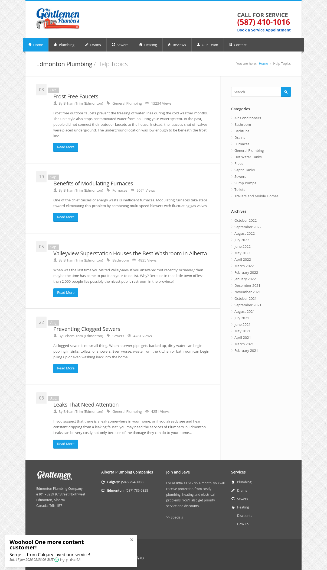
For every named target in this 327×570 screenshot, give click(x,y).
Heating (148, 44)
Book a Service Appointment (264, 30)
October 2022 (245, 220)
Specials (177, 517)
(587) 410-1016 (263, 22)
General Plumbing (249, 150)
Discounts (244, 515)
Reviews (177, 44)
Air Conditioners (247, 117)
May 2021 (242, 331)
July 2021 (241, 317)
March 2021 (244, 344)
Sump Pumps (245, 183)
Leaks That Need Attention (86, 404)
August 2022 (244, 233)
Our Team (207, 44)
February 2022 (246, 272)
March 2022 (244, 265)
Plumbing (64, 44)
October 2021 (245, 298)
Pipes (238, 163)
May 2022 (242, 252)
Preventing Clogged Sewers (86, 329)
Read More (65, 146)
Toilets (239, 189)
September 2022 (247, 226)
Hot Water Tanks (248, 156)
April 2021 (242, 337)
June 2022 (242, 246)
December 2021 (247, 285)
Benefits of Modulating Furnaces (93, 183)
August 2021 (244, 311)
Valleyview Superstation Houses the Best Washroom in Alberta (130, 253)
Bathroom (242, 124)
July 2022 (241, 239)
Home (35, 44)
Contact (238, 44)
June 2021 (242, 324)
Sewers (120, 44)
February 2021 (246, 350)
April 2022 (242, 259)
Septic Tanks (244, 170)
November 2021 (247, 291)
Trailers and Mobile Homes (256, 196)
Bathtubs (241, 130)
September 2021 (247, 304)
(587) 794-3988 (132, 482)
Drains (93, 44)
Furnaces (241, 143)
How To (242, 524)
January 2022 (245, 278)
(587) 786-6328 (137, 490)
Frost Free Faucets (75, 96)
